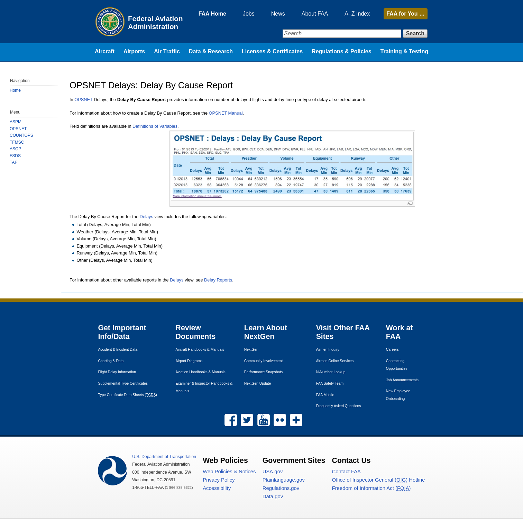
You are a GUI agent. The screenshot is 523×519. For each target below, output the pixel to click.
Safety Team (330, 383)
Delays (146, 216)
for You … (405, 14)
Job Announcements (402, 380)
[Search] (342, 33)
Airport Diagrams (189, 361)
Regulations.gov (281, 488)
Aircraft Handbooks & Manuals (200, 349)
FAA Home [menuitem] (212, 14)
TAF (13, 162)
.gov (273, 471)
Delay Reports (218, 280)
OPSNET (83, 99)
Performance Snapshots (263, 372)
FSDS (15, 155)
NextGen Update (257, 383)
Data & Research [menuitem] (211, 51)
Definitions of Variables (154, 126)
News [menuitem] (278, 14)
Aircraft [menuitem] (104, 51)
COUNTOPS (21, 135)
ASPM (15, 121)
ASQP (15, 148)
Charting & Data (110, 361)
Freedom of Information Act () (371, 488)
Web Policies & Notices (229, 471)
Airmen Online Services (335, 361)
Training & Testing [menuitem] (404, 51)
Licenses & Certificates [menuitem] (272, 51)
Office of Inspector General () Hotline (378, 480)
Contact (346, 471)
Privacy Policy (219, 480)
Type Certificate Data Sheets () (127, 395)
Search (415, 33)
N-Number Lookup (331, 372)
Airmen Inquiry (327, 349)
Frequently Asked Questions (338, 406)
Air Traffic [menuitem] (167, 51)
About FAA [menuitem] (315, 14)
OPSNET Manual (226, 113)
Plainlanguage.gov (284, 480)
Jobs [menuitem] (249, 14)
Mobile (325, 395)
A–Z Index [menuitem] (357, 14)
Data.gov (273, 496)
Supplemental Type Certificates (123, 383)
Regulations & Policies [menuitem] (341, 51)
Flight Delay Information (117, 372)
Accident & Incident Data (117, 349)
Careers (392, 349)
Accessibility (217, 488)
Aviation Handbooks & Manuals (201, 372)
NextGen (251, 349)
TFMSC (17, 142)
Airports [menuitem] (134, 51)
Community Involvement (263, 361)
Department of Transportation (164, 456)
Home (15, 90)
